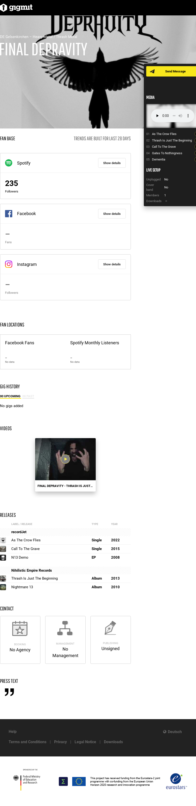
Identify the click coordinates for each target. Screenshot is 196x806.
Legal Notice (85, 742)
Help (13, 731)
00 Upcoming (10, 396)
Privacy (60, 742)
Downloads (113, 742)
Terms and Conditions (27, 742)
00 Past (28, 396)
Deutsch (175, 731)
